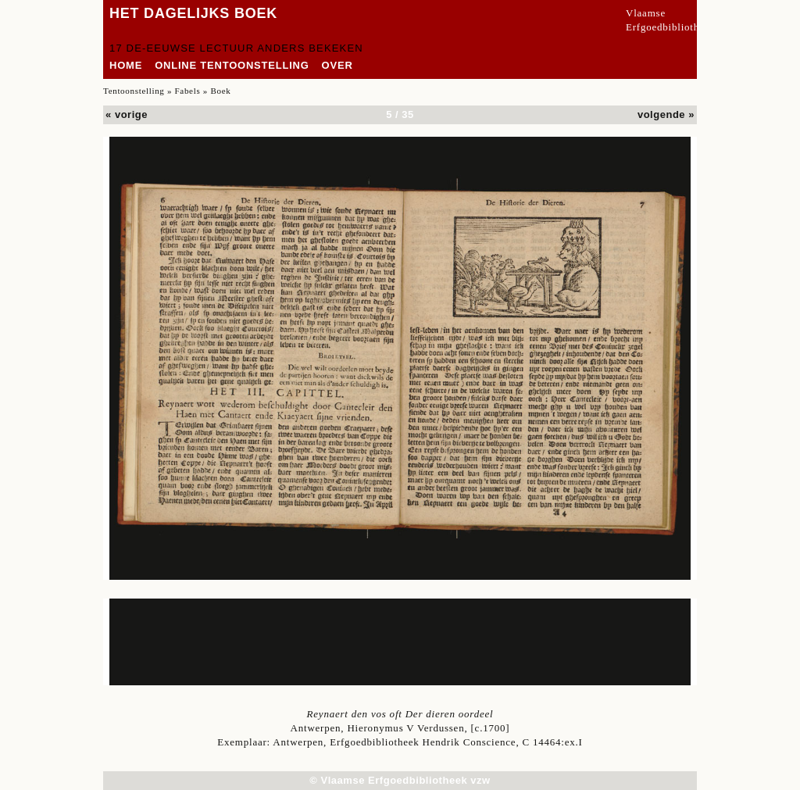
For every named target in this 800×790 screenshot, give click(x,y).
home (125, 65)
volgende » (666, 114)
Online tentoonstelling (232, 65)
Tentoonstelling (134, 90)
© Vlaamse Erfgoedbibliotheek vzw (399, 780)
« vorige (126, 114)
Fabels (188, 90)
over (337, 65)
